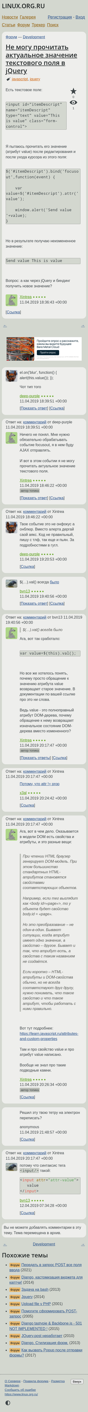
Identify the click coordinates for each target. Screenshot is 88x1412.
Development (34, 37)
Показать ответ (34, 408)
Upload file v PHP (36, 1304)
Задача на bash (34, 1289)
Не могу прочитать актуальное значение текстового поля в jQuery (41, 58)
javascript (20, 79)
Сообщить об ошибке (20, 1390)
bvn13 (25, 591)
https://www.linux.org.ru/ (21, 1394)
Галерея (28, 17)
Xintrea (26, 297)
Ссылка (13, 312)
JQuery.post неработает (41, 1336)
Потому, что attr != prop (39, 784)
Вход (80, 17)
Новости (10, 17)
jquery (35, 79)
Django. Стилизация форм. (44, 1343)
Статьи (8, 25)
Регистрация (60, 17)
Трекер (38, 25)
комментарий (34, 422)
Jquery (27, 1297)
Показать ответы (35, 758)
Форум (23, 25)
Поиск (53, 25)
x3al (23, 793)
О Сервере (13, 1381)
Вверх (77, 1381)
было (54, 582)
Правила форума (36, 1381)
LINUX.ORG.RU (23, 6)
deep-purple (30, 396)
